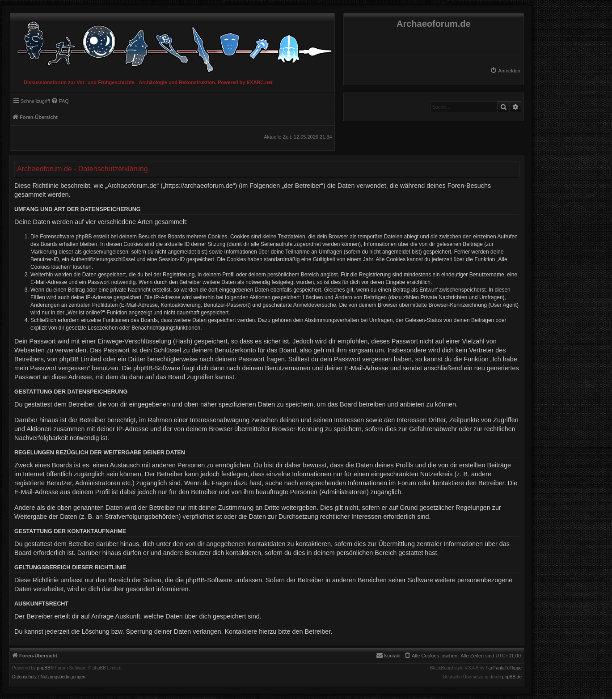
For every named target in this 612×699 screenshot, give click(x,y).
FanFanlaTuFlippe (503, 668)
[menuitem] (505, 70)
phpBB (44, 668)
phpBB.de (512, 677)
